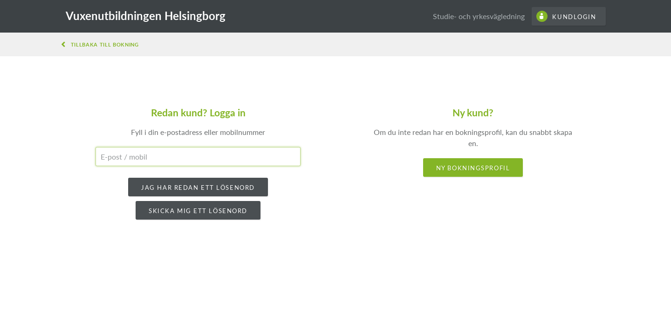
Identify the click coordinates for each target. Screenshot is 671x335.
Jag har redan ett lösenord (198, 187)
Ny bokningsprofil (473, 168)
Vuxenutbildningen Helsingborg (146, 15)
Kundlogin (574, 16)
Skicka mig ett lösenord (198, 210)
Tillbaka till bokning (105, 44)
